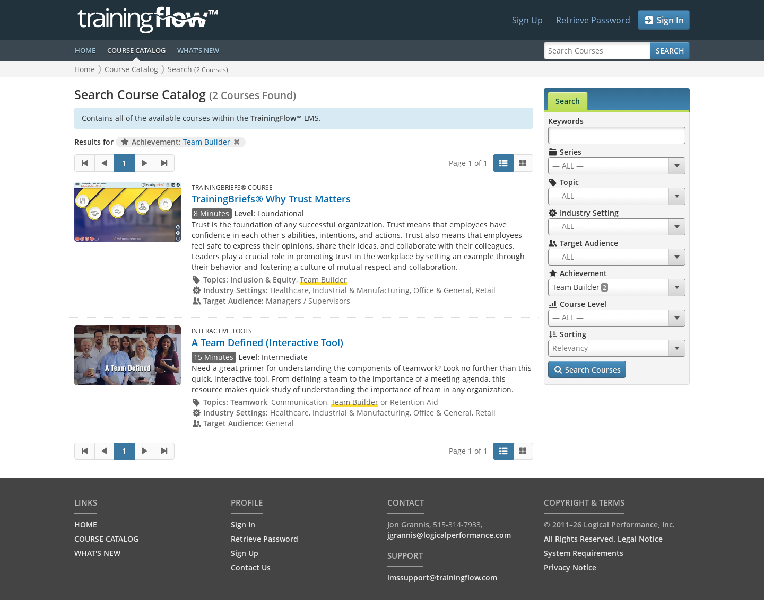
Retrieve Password (593, 20)
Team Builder (206, 142)
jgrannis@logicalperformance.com (449, 535)
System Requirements (583, 553)
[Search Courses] (597, 50)
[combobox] (616, 165)
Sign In (664, 20)
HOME (85, 50)
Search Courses (587, 370)
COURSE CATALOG (136, 50)
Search (670, 51)
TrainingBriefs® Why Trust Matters (271, 198)
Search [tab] (567, 101)
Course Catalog (131, 69)
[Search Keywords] (616, 135)
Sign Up (527, 20)
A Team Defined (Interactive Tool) (267, 342)
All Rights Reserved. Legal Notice (603, 539)
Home (84, 69)
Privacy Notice (570, 567)
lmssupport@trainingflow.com (442, 577)
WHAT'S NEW (198, 50)
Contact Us (251, 567)
